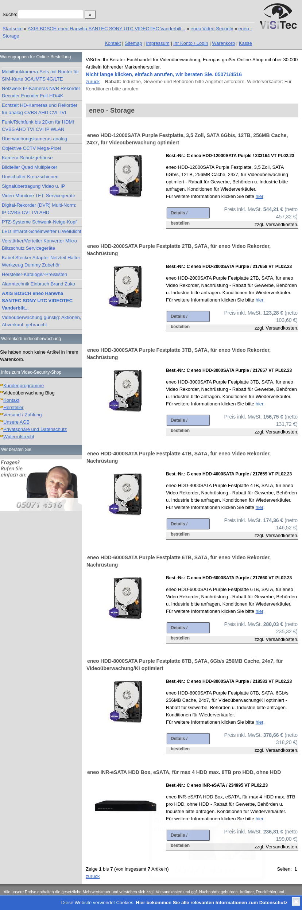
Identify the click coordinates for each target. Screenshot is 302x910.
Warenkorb (223, 43)
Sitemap (133, 43)
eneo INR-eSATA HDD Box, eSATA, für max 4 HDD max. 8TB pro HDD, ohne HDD (184, 772)
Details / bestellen (180, 214)
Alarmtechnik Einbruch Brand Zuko (38, 284)
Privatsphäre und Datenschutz (35, 429)
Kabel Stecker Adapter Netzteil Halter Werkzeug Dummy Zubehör (41, 261)
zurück (93, 81)
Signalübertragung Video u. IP (33, 186)
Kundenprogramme (23, 385)
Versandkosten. (282, 224)
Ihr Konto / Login (190, 43)
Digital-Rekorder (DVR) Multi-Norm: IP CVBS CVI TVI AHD (39, 208)
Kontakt (113, 43)
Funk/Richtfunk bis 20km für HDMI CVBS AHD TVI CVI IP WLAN (38, 125)
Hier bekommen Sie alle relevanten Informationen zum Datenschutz (211, 902)
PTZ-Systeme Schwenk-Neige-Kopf (39, 222)
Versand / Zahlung (22, 414)
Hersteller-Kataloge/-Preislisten (34, 274)
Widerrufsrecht (18, 436)
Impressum (157, 43)
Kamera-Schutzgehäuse (27, 157)
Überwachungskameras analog (34, 138)
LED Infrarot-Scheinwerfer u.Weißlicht (41, 231)
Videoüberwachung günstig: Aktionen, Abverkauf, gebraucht (41, 321)
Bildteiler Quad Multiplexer (29, 167)
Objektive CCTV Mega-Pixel (31, 148)
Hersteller (13, 407)
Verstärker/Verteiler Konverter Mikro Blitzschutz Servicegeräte (39, 244)
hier (259, 196)
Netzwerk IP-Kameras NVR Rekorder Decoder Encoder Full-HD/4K (41, 92)
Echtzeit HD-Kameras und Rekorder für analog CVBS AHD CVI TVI (39, 108)
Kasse (245, 43)
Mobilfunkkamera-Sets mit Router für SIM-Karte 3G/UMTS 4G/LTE (40, 75)
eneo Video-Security (211, 28)
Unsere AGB (16, 422)
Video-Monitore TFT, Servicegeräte (38, 195)
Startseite (13, 28)
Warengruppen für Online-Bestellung (35, 56)
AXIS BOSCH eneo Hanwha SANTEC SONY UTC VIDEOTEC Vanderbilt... (106, 28)
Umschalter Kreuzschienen (30, 176)
